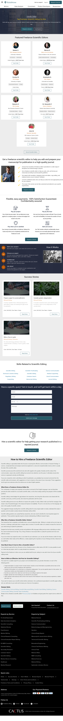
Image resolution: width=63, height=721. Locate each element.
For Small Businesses (7, 623)
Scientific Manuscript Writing (27, 594)
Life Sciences (12, 57)
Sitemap (14, 685)
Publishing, (49, 594)
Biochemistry (19, 57)
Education (15, 343)
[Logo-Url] (10, 2)
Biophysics (51, 84)
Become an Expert (18, 611)
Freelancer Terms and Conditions (10, 688)
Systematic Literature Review (40, 670)
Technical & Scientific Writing (40, 645)
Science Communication (52, 375)
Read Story (25, 318)
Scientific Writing (10, 375)
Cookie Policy (39, 688)
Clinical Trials (35, 655)
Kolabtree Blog (6, 709)
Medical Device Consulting (8, 664)
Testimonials (4, 685)
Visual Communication (52, 380)
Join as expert (38, 2)
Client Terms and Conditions (28, 685)
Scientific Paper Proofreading (21, 597)
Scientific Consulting (7, 629)
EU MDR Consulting (6, 649)
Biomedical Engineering (38, 649)
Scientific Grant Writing (40, 594)
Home (2, 682)
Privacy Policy (27, 688)
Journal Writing (52, 383)
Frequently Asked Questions (39, 613)
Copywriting (10, 383)
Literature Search (31, 380)
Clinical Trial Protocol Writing (40, 652)
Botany (20, 111)
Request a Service (55, 2)
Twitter (16, 709)
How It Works (24, 682)
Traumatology (53, 57)
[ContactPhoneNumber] (31, 406)
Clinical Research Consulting (9, 642)
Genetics (34, 636)
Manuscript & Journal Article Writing (42, 642)
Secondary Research (7, 655)
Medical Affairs (36, 658)
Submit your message (31, 423)
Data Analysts (19, 6)
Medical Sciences (51, 111)
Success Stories (12, 682)
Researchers (57, 6)
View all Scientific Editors (31, 152)
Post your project (27, 599)
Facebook (25, 709)
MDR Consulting (36, 661)
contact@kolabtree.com (53, 613)
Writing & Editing (8, 304)
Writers (6, 6)
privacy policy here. (33, 418)
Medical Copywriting (52, 377)
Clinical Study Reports (38, 639)
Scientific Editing (31, 377)
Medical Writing (5, 639)
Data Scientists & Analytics (8, 626)
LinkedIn (34, 709)
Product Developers (44, 6)
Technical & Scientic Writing (10, 377)
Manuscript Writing (31, 383)
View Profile (15, 63)
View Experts (39, 29)
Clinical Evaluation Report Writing (10, 645)
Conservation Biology (14, 111)
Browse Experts (36, 682)
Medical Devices (36, 623)
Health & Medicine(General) (44, 57)
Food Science (5, 636)
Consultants (31, 6)
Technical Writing (14, 594)
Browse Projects (49, 682)
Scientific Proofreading (31, 375)
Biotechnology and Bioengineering (42, 632)
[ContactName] (31, 396)
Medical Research (6, 670)
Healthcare (4, 667)
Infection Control (34, 138)
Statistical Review (6, 632)
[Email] (31, 401)
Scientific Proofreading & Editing (41, 626)
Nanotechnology (44, 84)
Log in (46, 2)
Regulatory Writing (43, 111)
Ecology (21, 84)
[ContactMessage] (31, 413)
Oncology (27, 138)
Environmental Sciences (13, 84)
